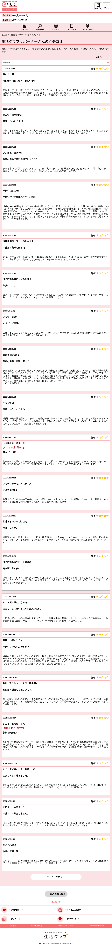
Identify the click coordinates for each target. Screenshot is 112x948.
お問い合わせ (37, 926)
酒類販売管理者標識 (96, 926)
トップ (4, 35)
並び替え (12, 63)
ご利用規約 (12, 926)
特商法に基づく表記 (65, 926)
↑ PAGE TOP (56, 902)
